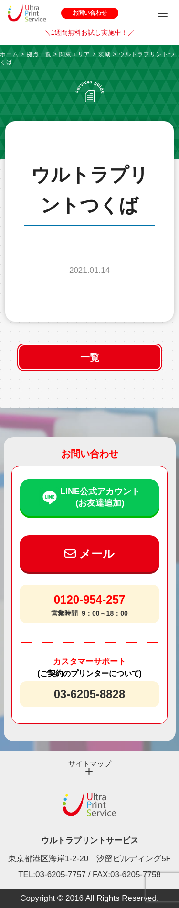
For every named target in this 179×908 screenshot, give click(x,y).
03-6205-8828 (89, 694)
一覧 (89, 357)
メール (89, 553)
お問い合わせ (90, 13)
